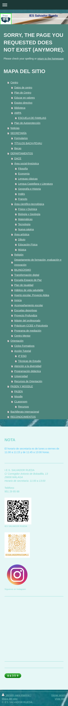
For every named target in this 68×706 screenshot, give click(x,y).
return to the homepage (50, 58)
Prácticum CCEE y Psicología (31, 325)
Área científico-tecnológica (29, 204)
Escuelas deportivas (25, 310)
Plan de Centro (22, 92)
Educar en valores (24, 97)
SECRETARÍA (18, 133)
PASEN (18, 391)
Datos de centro (23, 87)
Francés (22, 199)
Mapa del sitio (9, 698)
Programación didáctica (27, 371)
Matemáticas (25, 219)
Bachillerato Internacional (25, 411)
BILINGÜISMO (22, 269)
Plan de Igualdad (23, 285)
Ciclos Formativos (24, 345)
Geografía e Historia (29, 188)
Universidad (21, 376)
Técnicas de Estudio (29, 361)
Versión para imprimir (16, 695)
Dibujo (21, 239)
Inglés (21, 193)
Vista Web (60, 698)
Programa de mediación (27, 330)
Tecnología (24, 224)
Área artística (21, 234)
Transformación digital (26, 275)
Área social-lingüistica (26, 163)
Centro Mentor (22, 335)
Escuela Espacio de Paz (28, 280)
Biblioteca (19, 107)
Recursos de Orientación (28, 381)
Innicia (18, 300)
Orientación (17, 340)
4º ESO (22, 356)
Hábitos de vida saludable (28, 290)
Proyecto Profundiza (25, 315)
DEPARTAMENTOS (22, 153)
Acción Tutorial (22, 350)
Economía (24, 173)
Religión (19, 254)
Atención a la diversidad (27, 366)
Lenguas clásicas (28, 178)
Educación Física (28, 244)
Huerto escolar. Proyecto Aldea (31, 295)
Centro (14, 82)
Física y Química (27, 209)
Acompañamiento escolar (28, 305)
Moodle (18, 396)
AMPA (17, 112)
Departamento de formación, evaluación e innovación (37, 262)
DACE (17, 158)
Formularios (21, 138)
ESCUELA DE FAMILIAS (32, 117)
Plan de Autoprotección (27, 123)
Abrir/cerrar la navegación (34, 5)
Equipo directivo (23, 102)
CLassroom (20, 401)
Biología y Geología (29, 214)
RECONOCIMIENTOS (23, 416)
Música (22, 249)
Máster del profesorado (27, 320)
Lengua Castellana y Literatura (35, 183)
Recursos (23, 406)
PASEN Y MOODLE (22, 386)
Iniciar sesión (58, 695)
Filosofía (23, 168)
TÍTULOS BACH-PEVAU (28, 143)
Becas (17, 148)
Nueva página (26, 229)
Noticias (15, 128)
